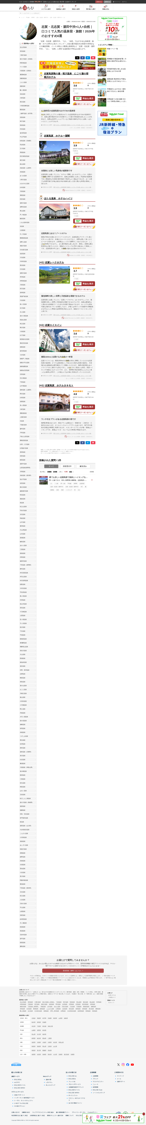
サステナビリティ (98, 1081)
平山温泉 (22, 907)
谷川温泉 (22, 308)
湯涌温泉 (22, 537)
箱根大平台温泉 (24, 362)
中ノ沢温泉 (23, 234)
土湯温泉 (22, 230)
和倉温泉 (22, 518)
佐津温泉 (22, 744)
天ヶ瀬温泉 (23, 923)
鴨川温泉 (22, 327)
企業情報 (93, 1072)
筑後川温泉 (23, 849)
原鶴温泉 (22, 853)
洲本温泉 (22, 748)
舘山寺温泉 (23, 604)
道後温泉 (22, 841)
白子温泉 (22, 335)
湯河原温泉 (23, 351)
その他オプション (19, 1106)
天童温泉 (22, 191)
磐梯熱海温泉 (24, 238)
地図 (76, 93)
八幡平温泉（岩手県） (26, 113)
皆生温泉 (22, 783)
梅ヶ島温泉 (23, 596)
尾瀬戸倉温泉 (24, 296)
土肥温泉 (22, 615)
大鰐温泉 (22, 98)
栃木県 (33, 1022)
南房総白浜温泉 (24, 339)
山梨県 (33, 1030)
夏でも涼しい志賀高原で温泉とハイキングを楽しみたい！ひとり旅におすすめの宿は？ (78, 125)
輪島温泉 (22, 541)
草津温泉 (22, 277)
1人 (51, 483)
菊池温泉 (22, 884)
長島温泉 (22, 681)
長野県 (75, 483)
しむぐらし (49, 1082)
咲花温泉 (22, 495)
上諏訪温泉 (23, 417)
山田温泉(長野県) (25, 467)
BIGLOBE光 (17, 1079)
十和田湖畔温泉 (24, 105)
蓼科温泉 (22, 428)
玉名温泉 (22, 892)
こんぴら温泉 (24, 833)
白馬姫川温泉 (24, 448)
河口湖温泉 (23, 378)
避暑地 (52, 490)
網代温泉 (22, 569)
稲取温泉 (22, 584)
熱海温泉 (22, 553)
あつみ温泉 (23, 175)
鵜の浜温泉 (23, 487)
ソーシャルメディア (99, 1093)
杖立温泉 (22, 896)
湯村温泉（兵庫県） (26, 752)
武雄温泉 (22, 861)
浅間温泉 (22, 401)
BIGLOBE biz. (73, 1076)
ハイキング (69, 490)
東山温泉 (22, 211)
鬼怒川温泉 (23, 246)
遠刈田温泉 (23, 133)
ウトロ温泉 (23, 66)
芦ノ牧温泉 (23, 214)
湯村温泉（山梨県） (26, 390)
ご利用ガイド (112, 997)
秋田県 (55, 1018)
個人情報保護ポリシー (63, 1112)
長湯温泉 (22, 931)
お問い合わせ (15, 1112)
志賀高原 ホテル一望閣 (57, 135)
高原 (62, 490)
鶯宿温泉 (22, 109)
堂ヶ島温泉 (23, 619)
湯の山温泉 (23, 685)
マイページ (116, 1)
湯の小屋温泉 (24, 316)
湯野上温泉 (23, 242)
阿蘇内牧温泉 (24, 880)
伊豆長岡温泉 (24, 580)
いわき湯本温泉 (24, 222)
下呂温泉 (22, 631)
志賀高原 (82, 483)
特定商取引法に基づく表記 (19, 1115)
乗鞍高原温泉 (24, 440)
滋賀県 (33, 1042)
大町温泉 (22, 409)
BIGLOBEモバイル (19, 1085)
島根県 (39, 1046)
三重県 (50, 1038)
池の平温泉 (23, 479)
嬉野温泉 (22, 857)
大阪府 (44, 1042)
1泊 (79, 490)
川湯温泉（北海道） (26, 70)
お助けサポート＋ (19, 1095)
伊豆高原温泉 (24, 573)
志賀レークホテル (54, 262)
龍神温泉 (22, 775)
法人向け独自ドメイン (75, 1103)
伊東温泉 (22, 557)
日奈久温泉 (23, 903)
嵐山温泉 (22, 697)
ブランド (95, 1079)
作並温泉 (22, 129)
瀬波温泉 (22, 499)
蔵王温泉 (22, 160)
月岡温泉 (22, 471)
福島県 (66, 1018)
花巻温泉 (22, 117)
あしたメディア (50, 1085)
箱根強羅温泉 (24, 366)
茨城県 (44, 1022)
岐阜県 (39, 1038)
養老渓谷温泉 (24, 343)
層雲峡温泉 (23, 74)
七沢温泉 (22, 355)
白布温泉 (22, 187)
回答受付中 (67, 466)
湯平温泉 (22, 938)
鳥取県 (33, 1046)
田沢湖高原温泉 (24, 156)
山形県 (60, 1018)
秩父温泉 (22, 323)
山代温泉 (22, 534)
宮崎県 (60, 1054)
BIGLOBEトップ (81, 1115)
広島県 (50, 1046)
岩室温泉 (22, 483)
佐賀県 (39, 1054)
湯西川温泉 (23, 273)
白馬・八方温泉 (24, 444)
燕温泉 (22, 502)
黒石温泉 (22, 102)
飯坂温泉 (22, 218)
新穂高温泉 (23, 639)
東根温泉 (22, 195)
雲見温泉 (22, 608)
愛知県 (44, 1038)
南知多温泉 (23, 662)
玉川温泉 (22, 148)
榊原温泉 (22, 678)
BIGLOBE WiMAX (19, 1088)
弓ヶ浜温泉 (23, 623)
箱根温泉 (22, 347)
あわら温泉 (23, 545)
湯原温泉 (22, 806)
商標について (70, 1115)
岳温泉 (22, 226)
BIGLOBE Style (97, 1090)
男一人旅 (63, 483)
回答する (99, 1)
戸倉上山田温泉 (24, 436)
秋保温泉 (22, 125)
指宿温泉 (22, 942)
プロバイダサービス (75, 1084)
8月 (82, 486)
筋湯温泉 (22, 927)
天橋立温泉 (23, 693)
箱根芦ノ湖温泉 (24, 358)
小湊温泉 (22, 331)
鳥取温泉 (22, 787)
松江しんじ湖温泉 (25, 798)
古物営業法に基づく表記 (37, 1115)
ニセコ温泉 (23, 82)
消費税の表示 (26, 1112)
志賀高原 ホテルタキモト (59, 385)
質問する (107, 1)
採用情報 (95, 1087)
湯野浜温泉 (23, 207)
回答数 (55, 472)
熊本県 (50, 1054)
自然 (57, 490)
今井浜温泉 (23, 588)
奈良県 (55, 1042)
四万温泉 (22, 288)
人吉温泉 (22, 899)
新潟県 (44, 1030)
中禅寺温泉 (23, 261)
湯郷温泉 (22, 810)
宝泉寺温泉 (23, 934)
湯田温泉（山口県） (26, 825)
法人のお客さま (71, 1072)
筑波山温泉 (23, 319)
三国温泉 (22, 549)
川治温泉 (22, 257)
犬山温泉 (22, 654)
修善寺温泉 (23, 561)
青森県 (39, 1018)
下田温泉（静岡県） (26, 565)
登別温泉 (22, 51)
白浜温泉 (22, 759)
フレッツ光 (72, 1081)
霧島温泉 (22, 946)
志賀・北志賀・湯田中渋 (56, 486)
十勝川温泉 (23, 55)
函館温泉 (22, 86)
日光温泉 (22, 269)
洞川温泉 (22, 755)
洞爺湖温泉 (23, 78)
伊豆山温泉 (23, 576)
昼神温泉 (22, 452)
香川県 (39, 1050)
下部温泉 (22, 382)
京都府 (39, 1042)
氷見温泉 (22, 514)
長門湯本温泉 (24, 818)
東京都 (44, 1026)
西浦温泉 (22, 658)
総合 (70, 472)
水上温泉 (22, 312)
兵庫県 (50, 1042)
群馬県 (39, 1022)
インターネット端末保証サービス (24, 1098)
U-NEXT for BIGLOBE (21, 1103)
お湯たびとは (112, 995)
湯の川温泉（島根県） (26, 802)
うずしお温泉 (24, 736)
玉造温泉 (22, 794)
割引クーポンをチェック (84, 104)
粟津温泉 (22, 526)
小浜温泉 (22, 872)
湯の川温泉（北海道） (26, 59)
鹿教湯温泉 (23, 413)
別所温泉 (22, 456)
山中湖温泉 (23, 386)
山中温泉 (22, 522)
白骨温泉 (22, 397)
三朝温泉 (22, 779)
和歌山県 (61, 1042)
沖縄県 (72, 1054)
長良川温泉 (23, 650)
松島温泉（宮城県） (26, 140)
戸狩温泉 (22, 432)
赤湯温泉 (22, 172)
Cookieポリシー (93, 1112)
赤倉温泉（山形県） (26, 168)
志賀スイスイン (53, 325)
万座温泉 (22, 285)
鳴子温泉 (22, 121)
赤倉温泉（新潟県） (26, 475)
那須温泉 (22, 265)
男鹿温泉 (22, 152)
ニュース (95, 1084)
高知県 (50, 1050)
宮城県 (50, 1018)
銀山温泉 (22, 164)
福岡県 (33, 1054)
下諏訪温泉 (23, 425)
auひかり (17, 1082)
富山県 (33, 1034)
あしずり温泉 (24, 845)
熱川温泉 (22, 627)
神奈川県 (50, 1026)
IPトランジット (73, 1095)
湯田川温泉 (23, 203)
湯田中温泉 (23, 464)
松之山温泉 (23, 506)
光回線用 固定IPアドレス (76, 1087)
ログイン (124, 1)
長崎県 (44, 1054)
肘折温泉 (22, 199)
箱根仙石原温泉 (24, 370)
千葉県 (39, 1026)
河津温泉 (22, 600)
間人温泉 (22, 709)
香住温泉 (22, 740)
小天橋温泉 (23, 705)
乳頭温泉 (22, 144)
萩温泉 (22, 822)
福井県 (44, 1034)
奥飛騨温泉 (23, 643)
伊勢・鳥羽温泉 (24, 670)
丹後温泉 (22, 713)
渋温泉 (22, 421)
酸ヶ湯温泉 (23, 90)
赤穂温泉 (22, 732)
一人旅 (56, 483)
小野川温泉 (23, 179)
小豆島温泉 (23, 837)
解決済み (83, 466)
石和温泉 (22, 374)
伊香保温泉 (23, 281)
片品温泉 (22, 300)
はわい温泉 (23, 790)
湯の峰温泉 (23, 771)
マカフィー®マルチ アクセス (77, 1099)
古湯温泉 (22, 864)
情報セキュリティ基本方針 (55, 1115)
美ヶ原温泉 (23, 405)
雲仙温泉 (22, 868)
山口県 (55, 1046)
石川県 (39, 1034)
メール (119, 1079)
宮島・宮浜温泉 (24, 814)
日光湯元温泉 (24, 249)
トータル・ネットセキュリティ (23, 1100)
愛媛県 (44, 1050)
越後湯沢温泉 (24, 491)
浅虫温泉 (22, 94)
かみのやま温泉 (24, 183)
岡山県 (44, 1046)
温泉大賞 (48, 1079)
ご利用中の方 (118, 1072)
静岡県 (33, 1038)
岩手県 (44, 1018)
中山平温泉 (23, 137)
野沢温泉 (22, 393)
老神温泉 (22, 292)
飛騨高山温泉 (24, 646)
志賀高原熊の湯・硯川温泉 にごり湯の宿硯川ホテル (66, 75)
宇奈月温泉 (23, 510)
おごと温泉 (23, 689)
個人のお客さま (16, 1072)
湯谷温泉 (22, 666)
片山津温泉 (23, 530)
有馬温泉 (22, 728)
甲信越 (69, 483)
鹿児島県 (66, 1054)
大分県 (55, 1054)
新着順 (49, 472)
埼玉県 (33, 1026)
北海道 (33, 1018)
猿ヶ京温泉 (23, 304)
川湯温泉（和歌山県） (26, 767)
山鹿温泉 (22, 911)
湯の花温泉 (23, 720)
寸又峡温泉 (23, 611)
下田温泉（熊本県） (26, 888)
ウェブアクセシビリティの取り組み (43, 1112)
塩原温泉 (22, 253)
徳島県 (33, 1050)
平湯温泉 (22, 635)
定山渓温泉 (23, 47)
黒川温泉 (22, 876)
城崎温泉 (22, 724)
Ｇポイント (111, 1002)
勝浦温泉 (22, 763)
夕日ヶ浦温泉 (24, 716)
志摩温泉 (22, 674)
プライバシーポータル (78, 1112)
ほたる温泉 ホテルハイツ (58, 198)
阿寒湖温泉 (23, 63)
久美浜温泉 (23, 701)
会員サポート (121, 1081)
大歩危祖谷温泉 (24, 829)
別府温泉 (22, 915)
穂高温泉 (22, 460)
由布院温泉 (23, 919)
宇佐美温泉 (23, 592)
